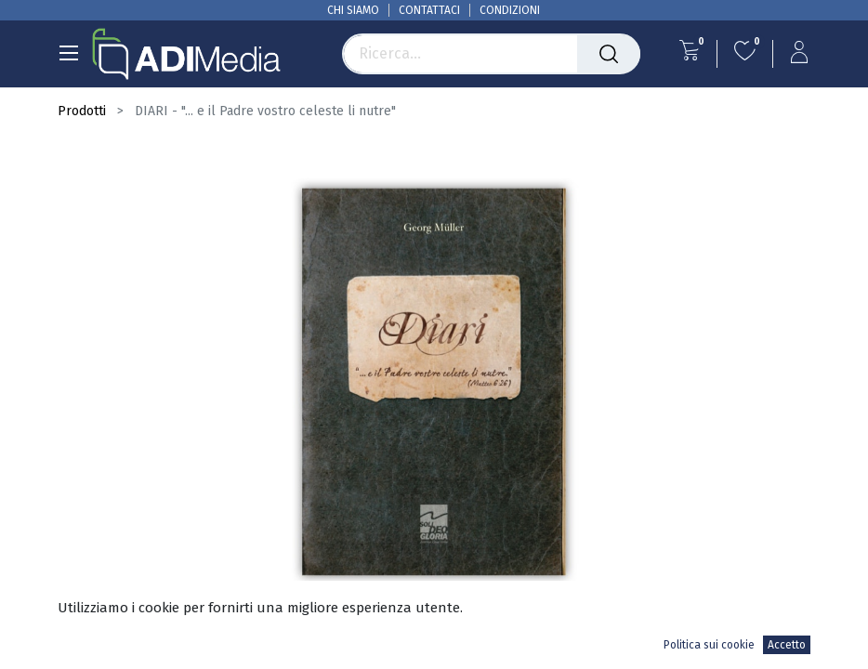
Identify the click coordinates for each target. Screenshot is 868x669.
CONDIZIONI (510, 10)
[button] (791, 633)
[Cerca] (608, 53)
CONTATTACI (429, 10)
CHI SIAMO (353, 10)
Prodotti (82, 111)
